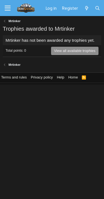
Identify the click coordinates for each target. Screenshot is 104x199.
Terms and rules (14, 77)
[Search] (97, 8)
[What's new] (86, 8)
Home (73, 77)
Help (60, 77)
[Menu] (7, 8)
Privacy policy (42, 77)
